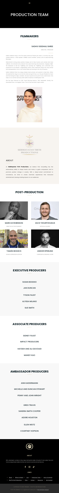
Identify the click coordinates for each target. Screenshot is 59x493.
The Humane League (43, 489)
